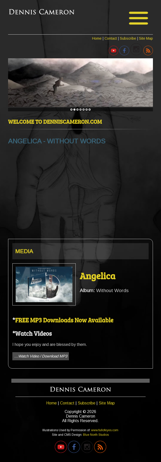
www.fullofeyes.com (104, 430)
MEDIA (24, 251)
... (40, 356)
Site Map (146, 38)
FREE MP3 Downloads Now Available (64, 320)
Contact (110, 38)
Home (96, 38)
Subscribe (128, 38)
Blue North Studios (96, 435)
